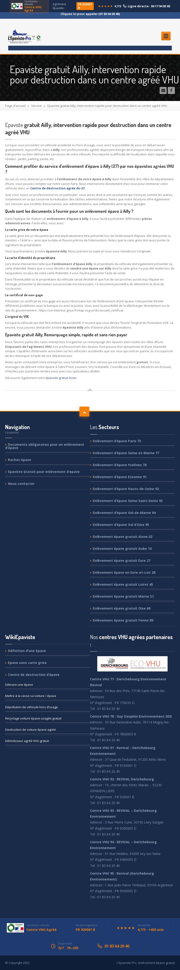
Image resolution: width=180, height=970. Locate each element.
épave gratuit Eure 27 (121, 560)
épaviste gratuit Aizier (61, 378)
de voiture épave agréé (30, 729)
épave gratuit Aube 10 (122, 548)
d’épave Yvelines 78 (119, 465)
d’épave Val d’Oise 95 (121, 524)
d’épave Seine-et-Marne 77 (126, 453)
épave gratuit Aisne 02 (122, 536)
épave (19, 459)
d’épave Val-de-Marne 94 (124, 512)
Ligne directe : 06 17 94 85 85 (146, 6)
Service (36, 106)
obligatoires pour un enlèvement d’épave (44, 446)
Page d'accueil (15, 106)
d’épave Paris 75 (117, 441)
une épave (19, 684)
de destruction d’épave (34, 674)
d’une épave (27, 651)
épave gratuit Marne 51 (123, 596)
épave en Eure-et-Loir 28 (124, 572)
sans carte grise (27, 662)
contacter (21, 483)
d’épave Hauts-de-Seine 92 (126, 489)
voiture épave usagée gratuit (33, 718)
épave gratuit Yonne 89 (123, 620)
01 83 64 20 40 (117, 946)
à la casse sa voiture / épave (30, 696)
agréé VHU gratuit (27, 741)
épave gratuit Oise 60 (121, 608)
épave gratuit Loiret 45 (123, 584)
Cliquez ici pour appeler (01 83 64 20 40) (90, 14)
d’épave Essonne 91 (120, 477)
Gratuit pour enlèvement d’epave (44, 471)
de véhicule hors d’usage (31, 707)
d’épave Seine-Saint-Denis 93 (128, 500)
